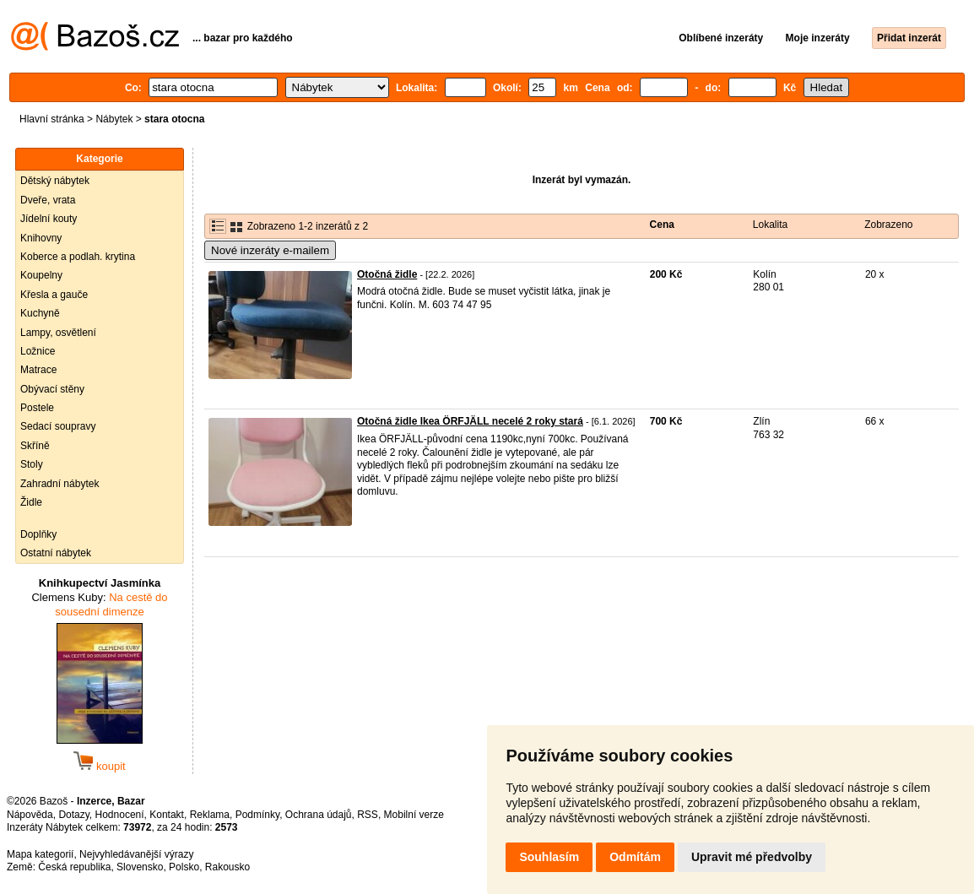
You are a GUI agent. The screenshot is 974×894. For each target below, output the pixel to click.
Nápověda (30, 815)
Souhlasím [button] (549, 857)
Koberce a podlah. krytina (77, 257)
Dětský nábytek (54, 181)
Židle (31, 502)
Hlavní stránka (51, 119)
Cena (662, 224)
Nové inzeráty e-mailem (270, 250)
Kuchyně (40, 313)
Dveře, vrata (47, 200)
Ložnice (37, 351)
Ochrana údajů (318, 815)
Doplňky (38, 534)
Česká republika (74, 867)
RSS (367, 815)
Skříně (35, 446)
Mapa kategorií (40, 854)
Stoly (31, 464)
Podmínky (257, 815)
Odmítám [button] (635, 857)
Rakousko (227, 867)
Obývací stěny (52, 389)
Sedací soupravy (57, 426)
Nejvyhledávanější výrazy (136, 854)
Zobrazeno (888, 224)
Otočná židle (387, 274)
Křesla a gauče (54, 295)
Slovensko (139, 867)
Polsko (184, 867)
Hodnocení (119, 815)
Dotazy (73, 815)
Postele (37, 408)
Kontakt (166, 815)
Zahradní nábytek (59, 484)
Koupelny (41, 275)
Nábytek (114, 119)
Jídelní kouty (48, 219)
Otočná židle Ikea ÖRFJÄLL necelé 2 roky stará (470, 421)
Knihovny (41, 238)
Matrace (38, 370)
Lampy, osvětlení (58, 333)
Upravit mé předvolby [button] (751, 857)
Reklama (210, 815)
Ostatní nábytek (55, 553)
